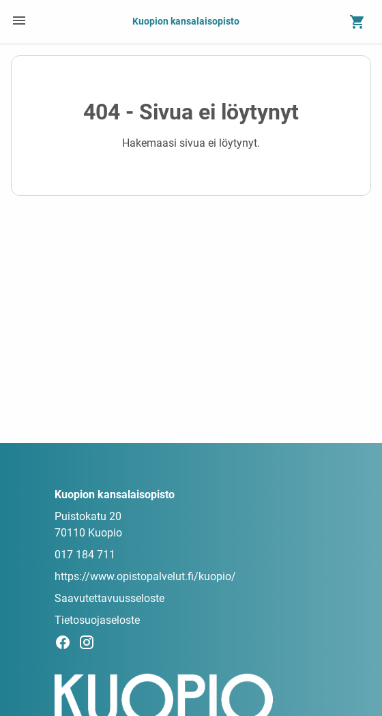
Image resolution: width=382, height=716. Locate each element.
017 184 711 (85, 554)
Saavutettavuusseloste (109, 598)
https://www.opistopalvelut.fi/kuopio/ (145, 576)
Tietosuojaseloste (97, 620)
